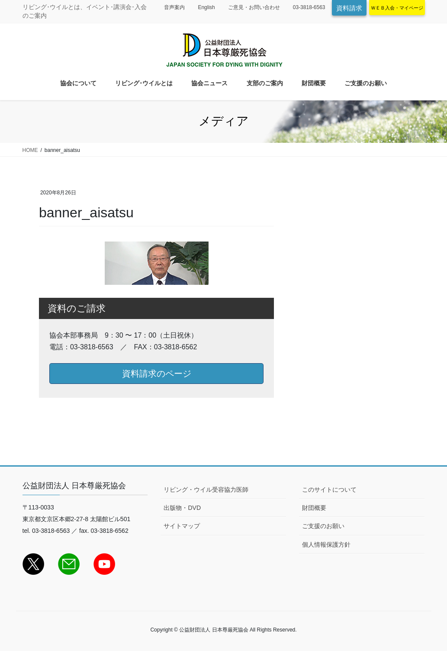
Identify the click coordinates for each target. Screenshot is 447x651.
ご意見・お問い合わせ (254, 7)
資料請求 (349, 8)
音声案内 (174, 7)
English (206, 7)
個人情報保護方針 (326, 544)
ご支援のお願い (323, 525)
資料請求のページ (156, 373)
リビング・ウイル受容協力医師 (206, 489)
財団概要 (314, 507)
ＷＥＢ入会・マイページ (397, 7)
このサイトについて (329, 489)
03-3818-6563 (309, 7)
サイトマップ (182, 525)
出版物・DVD (182, 507)
